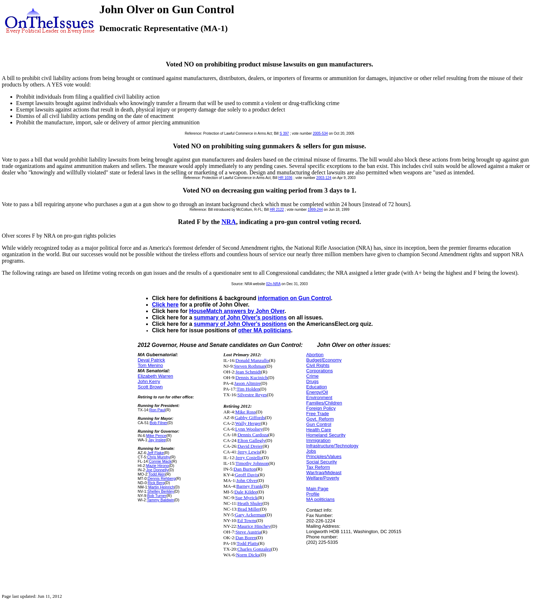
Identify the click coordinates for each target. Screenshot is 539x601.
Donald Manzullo (252, 360)
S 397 (284, 133)
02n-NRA (273, 284)
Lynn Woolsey (249, 429)
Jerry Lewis (249, 452)
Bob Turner (156, 495)
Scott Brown (150, 386)
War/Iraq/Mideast (323, 472)
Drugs (312, 381)
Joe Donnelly (157, 470)
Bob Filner (158, 423)
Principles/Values (323, 456)
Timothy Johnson (251, 463)
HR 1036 (285, 178)
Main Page (317, 488)
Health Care (318, 429)
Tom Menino (150, 365)
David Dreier (250, 446)
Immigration (318, 440)
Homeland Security (325, 435)
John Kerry (149, 381)
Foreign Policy (320, 408)
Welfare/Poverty (322, 478)
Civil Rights (317, 365)
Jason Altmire (247, 383)
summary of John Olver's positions (240, 317)
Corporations (319, 370)
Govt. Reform (320, 419)
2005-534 (320, 133)
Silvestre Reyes (252, 394)
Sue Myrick (246, 497)
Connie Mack (160, 461)
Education (316, 386)
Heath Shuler (250, 503)
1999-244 (315, 210)
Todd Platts (247, 543)
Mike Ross (245, 411)
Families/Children (324, 403)
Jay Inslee (157, 440)
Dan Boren (245, 537)
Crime (312, 376)
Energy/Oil (317, 392)
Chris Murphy (158, 457)
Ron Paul (157, 410)
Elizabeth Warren (155, 376)
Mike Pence (156, 435)
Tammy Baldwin (160, 500)
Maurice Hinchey (253, 526)
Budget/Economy (323, 360)
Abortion (314, 354)
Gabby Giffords (250, 417)
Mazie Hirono (157, 465)
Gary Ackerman (250, 514)
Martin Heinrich (161, 487)
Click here (165, 305)
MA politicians (320, 499)
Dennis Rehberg (161, 478)
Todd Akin (157, 474)
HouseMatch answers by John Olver (236, 311)
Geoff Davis (246, 474)
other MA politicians (264, 330)
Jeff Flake (155, 453)
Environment (319, 397)
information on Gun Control (294, 298)
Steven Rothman (249, 366)
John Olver (247, 480)
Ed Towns (246, 520)
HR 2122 (277, 210)
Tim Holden (248, 389)
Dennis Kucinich (251, 377)
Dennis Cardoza (253, 434)
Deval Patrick (151, 360)
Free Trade (317, 413)
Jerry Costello (248, 457)
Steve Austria (248, 532)
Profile (312, 494)
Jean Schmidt (248, 371)
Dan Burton (245, 469)
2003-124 (323, 178)
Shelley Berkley (161, 491)
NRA (228, 221)
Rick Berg (156, 483)
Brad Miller (249, 509)
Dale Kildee (245, 492)
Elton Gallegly (251, 440)
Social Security (321, 462)
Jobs (311, 451)
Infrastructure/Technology (332, 445)
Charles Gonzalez (254, 549)
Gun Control (318, 424)
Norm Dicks (248, 554)
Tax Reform (318, 467)
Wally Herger (248, 423)
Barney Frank (249, 486)
